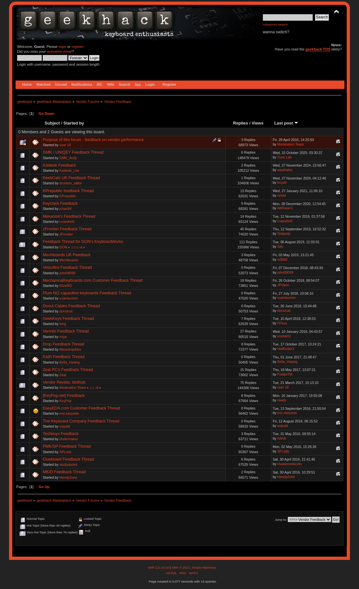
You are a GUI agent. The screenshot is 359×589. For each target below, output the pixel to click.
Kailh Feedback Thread (63, 356)
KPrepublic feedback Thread (68, 191)
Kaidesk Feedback (59, 165)
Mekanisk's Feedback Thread (69, 216)
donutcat (66, 311)
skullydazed (68, 464)
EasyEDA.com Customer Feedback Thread (81, 408)
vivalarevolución (289, 464)
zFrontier (66, 234)
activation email (59, 51)
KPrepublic (67, 196)
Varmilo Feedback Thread (66, 331)
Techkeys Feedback (60, 433)
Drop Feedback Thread (63, 344)
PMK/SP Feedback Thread (67, 446)
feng (62, 324)
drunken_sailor (70, 183)
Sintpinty (284, 233)
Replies (240, 123)
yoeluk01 (284, 336)
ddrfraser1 (285, 208)
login (62, 47)
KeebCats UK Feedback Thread (71, 178)
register (78, 47)
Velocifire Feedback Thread (67, 267)
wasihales (285, 170)
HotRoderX (285, 349)
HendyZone (68, 477)
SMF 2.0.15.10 (159, 567)
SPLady (65, 452)
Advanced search (275, 24)
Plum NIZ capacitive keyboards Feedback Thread (87, 293)
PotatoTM (284, 374)
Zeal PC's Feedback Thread (68, 369)
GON (63, 247)
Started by (73, 123)
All (80, 247)
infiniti (281, 438)
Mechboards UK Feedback (67, 255)
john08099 (67, 273)
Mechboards (68, 260)
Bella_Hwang (69, 362)
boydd (282, 182)
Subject (52, 123)
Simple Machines (204, 567)
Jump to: (281, 519)
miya (62, 337)
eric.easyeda (69, 413)
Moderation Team (290, 144)
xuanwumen (68, 298)
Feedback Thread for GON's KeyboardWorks (83, 241)
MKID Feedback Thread (64, 472)
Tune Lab (284, 157)
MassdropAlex (70, 349)
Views (258, 123)
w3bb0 (282, 259)
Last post (286, 123)
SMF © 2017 (181, 567)
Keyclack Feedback (60, 203)
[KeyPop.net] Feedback (64, 395)
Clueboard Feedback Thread (68, 459)
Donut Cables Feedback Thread (71, 306)
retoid (281, 195)
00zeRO (65, 286)
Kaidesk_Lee (69, 170)
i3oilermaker (68, 439)
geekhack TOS (318, 49)
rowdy (281, 400)
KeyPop (65, 401)
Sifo (280, 246)
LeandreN (66, 222)
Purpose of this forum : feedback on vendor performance (93, 139)
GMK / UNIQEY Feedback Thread (73, 152)
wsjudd (64, 426)
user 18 (65, 145)
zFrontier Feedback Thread (67, 229)
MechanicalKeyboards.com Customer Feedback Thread (92, 280)
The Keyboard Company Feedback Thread (81, 421)
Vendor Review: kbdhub (64, 382)
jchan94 (65, 209)
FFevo (282, 323)
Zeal (62, 375)
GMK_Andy (68, 158)
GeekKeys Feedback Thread (68, 318)
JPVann (283, 285)
